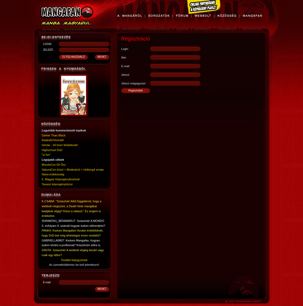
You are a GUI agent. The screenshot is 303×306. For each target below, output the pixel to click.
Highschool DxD (52, 150)
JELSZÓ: (48, 49)
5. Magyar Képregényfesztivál (61, 179)
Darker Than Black (54, 135)
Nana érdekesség (53, 174)
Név (124, 57)
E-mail (125, 66)
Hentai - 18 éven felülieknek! (60, 145)
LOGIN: (47, 44)
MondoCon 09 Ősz (54, 164)
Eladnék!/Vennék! (53, 140)
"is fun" (46, 154)
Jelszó (125, 74)
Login (124, 48)
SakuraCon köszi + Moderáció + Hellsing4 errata (73, 169)
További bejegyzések (74, 260)
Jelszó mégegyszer (133, 83)
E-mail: (47, 282)
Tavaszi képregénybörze (57, 184)
